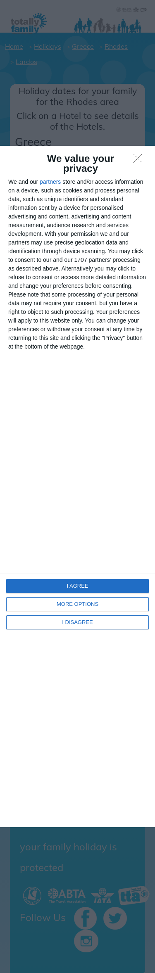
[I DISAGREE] (140, 160)
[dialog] (77, 486)
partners (50, 182)
